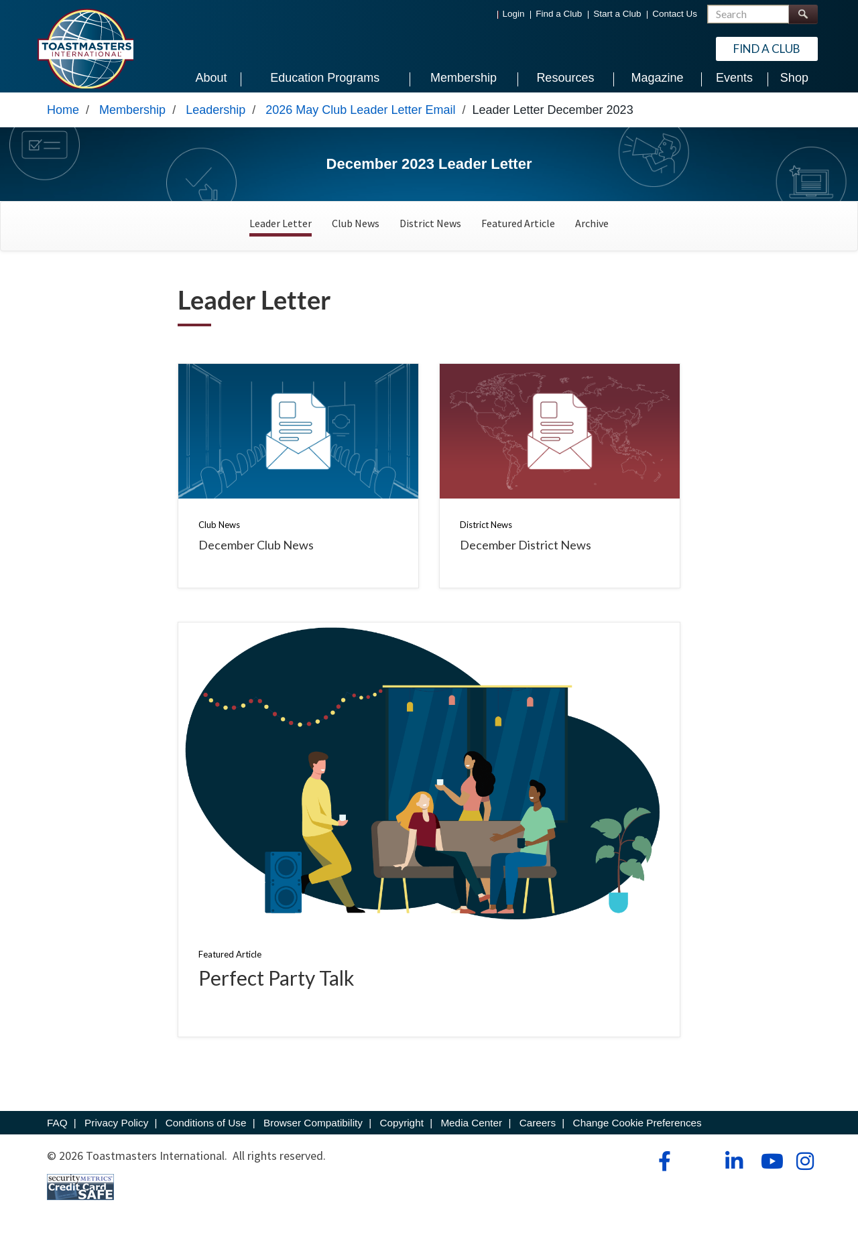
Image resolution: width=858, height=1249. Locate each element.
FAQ (57, 1131)
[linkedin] (734, 1170)
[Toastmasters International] (85, 48)
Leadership (215, 118)
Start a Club (617, 14)
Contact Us (674, 14)
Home (63, 118)
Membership (132, 118)
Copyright (401, 1131)
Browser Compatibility (313, 1131)
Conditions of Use (206, 1131)
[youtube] (769, 1170)
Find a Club (559, 14)
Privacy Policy (116, 1131)
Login (514, 14)
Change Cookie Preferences (637, 1131)
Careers (537, 1131)
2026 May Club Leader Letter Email (360, 118)
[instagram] (805, 1170)
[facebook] (663, 1170)
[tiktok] (698, 1170)
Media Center (471, 1131)
